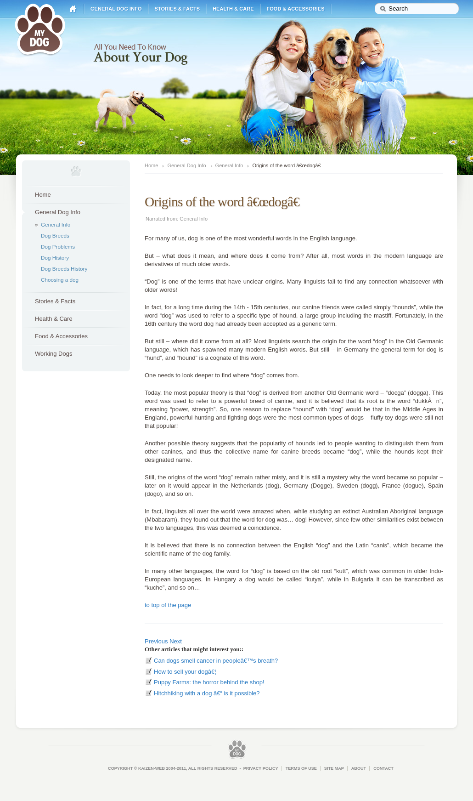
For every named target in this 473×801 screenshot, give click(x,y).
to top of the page (168, 605)
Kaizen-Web (151, 768)
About (358, 768)
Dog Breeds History (64, 269)
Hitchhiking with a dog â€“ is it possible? (207, 693)
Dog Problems (58, 247)
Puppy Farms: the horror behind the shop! (209, 682)
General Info (55, 224)
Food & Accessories (296, 8)
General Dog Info (116, 8)
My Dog (40, 28)
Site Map (334, 768)
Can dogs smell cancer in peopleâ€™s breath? (216, 660)
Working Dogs (53, 353)
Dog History (55, 258)
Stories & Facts (177, 8)
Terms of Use (301, 768)
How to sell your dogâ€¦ (185, 671)
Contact (383, 768)
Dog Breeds (55, 236)
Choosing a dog (60, 280)
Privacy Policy (260, 768)
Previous (156, 641)
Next (175, 641)
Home (73, 9)
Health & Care (233, 8)
